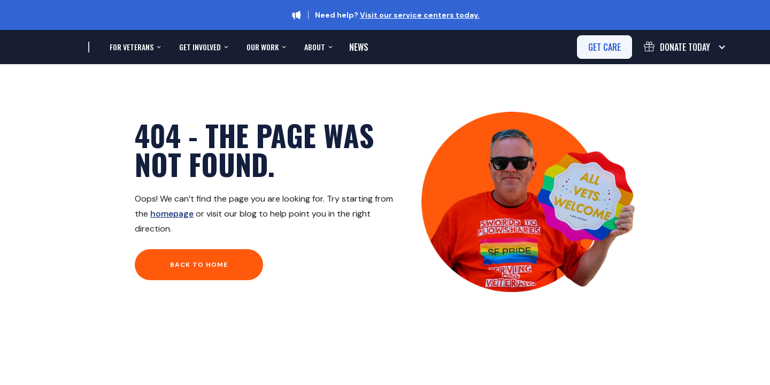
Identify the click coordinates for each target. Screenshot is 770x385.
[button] (134, 47)
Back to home (199, 264)
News (358, 47)
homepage (172, 213)
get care (604, 47)
